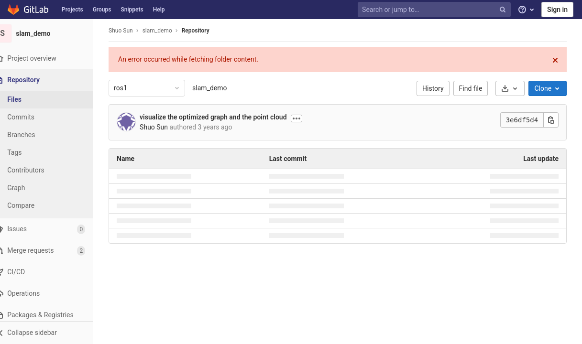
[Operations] (52, 293)
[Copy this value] (557, 120)
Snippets (132, 9)
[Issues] (52, 229)
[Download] (516, 88)
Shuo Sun (127, 30)
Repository (201, 30)
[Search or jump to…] (435, 10)
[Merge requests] (52, 250)
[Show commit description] (302, 118)
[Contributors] (52, 170)
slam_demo (215, 88)
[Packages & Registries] (52, 315)
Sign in (557, 9)
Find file (476, 88)
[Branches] (52, 135)
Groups (102, 9)
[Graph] (52, 188)
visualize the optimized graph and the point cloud (219, 117)
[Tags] (52, 152)
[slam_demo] (52, 33)
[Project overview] (52, 58)
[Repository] (53, 80)
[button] (52, 332)
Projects (72, 9)
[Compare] (52, 206)
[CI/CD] (52, 272)
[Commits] (52, 117)
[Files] (52, 99)
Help (159, 9)
